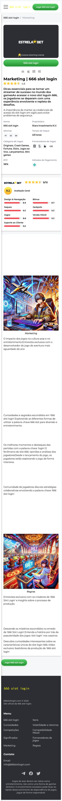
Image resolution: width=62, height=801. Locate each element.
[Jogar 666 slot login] (45, 7)
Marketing (9, 745)
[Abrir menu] (6, 7)
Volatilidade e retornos (45, 725)
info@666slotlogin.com (17, 764)
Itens (35, 720)
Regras (37, 745)
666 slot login (11, 17)
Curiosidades (11, 725)
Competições (11, 730)
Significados (11, 737)
